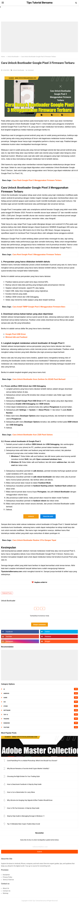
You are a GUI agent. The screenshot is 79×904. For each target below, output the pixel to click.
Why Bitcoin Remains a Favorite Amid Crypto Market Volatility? (28, 768)
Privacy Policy (7, 877)
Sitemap (5, 893)
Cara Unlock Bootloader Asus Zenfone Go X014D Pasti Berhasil (39, 379)
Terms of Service (8, 880)
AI (4, 689)
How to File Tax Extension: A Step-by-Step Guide (23, 808)
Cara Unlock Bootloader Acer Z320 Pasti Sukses (33, 435)
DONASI (31, 516)
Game (5, 697)
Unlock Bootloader (19, 70)
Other (6, 706)
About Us (6, 888)
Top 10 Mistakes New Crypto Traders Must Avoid (23, 824)
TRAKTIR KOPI (48, 516)
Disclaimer (6, 875)
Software (7, 710)
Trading (6, 719)
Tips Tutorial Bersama (39, 900)
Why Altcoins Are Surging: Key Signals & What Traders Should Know (29, 800)
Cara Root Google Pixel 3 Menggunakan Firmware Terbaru (37, 254)
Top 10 (6, 714)
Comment (31, 70)
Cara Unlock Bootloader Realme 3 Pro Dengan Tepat (34, 540)
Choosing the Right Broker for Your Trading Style (23, 776)
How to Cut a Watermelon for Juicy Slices (21, 792)
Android (6, 693)
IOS (5, 702)
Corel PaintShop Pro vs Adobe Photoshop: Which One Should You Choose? (32, 760)
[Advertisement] (39, 37)
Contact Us (6, 891)
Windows (7, 723)
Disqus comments (39, 624)
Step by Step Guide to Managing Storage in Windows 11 (26, 816)
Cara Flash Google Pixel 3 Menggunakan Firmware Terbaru (37, 180)
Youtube (6, 727)
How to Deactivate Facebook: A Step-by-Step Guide (24, 784)
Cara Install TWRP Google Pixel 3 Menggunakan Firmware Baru (39, 307)
